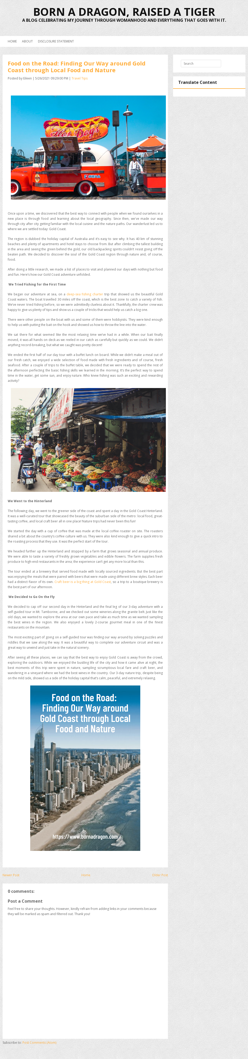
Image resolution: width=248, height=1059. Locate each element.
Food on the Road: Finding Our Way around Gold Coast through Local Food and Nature (76, 66)
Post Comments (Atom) (39, 1042)
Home (12, 41)
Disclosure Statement (56, 41)
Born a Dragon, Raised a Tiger (124, 11)
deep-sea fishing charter (85, 294)
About (27, 41)
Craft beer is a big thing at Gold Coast (83, 582)
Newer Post (11, 875)
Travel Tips (80, 78)
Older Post (160, 875)
